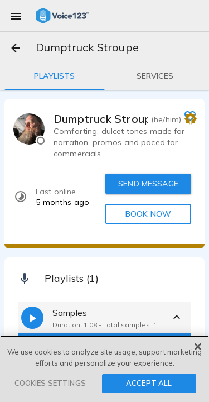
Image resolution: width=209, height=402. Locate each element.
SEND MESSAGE (148, 184)
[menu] (15, 15)
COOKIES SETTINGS (50, 383)
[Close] (197, 346)
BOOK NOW (148, 214)
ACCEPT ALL (149, 383)
